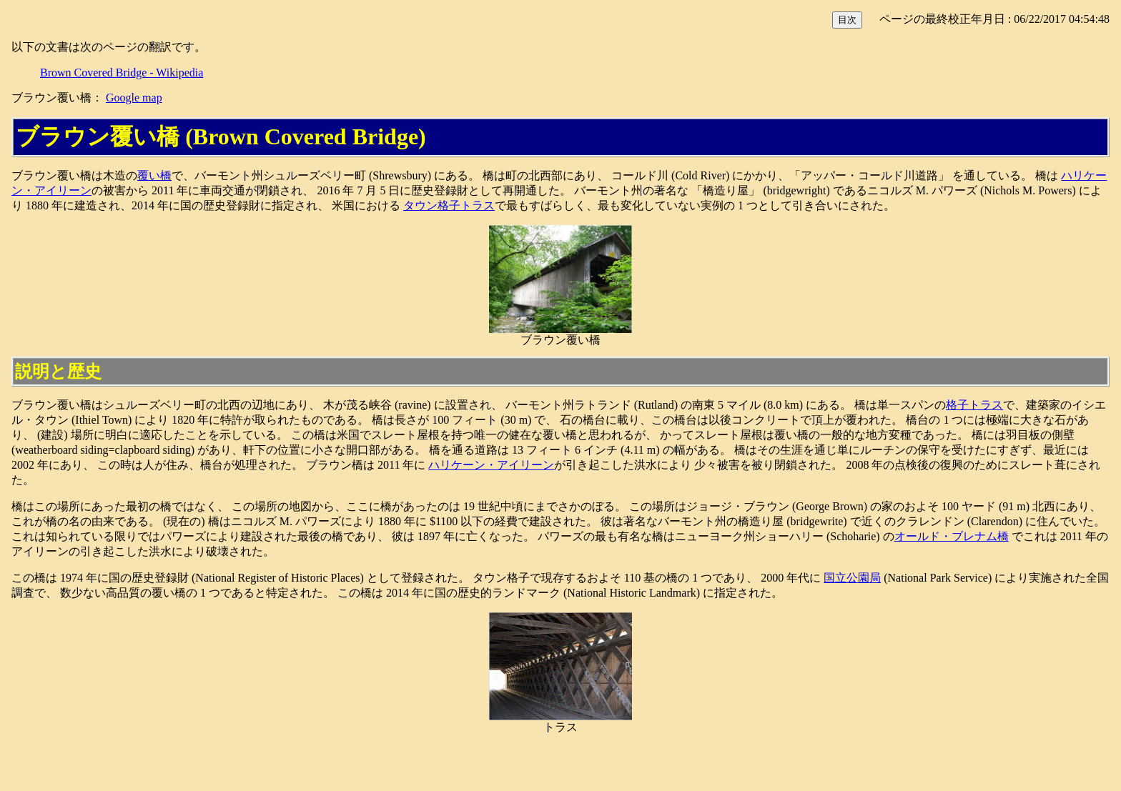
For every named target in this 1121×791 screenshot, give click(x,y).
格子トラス (974, 405)
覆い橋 (154, 175)
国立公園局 (852, 578)
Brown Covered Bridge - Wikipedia (121, 72)
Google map (134, 97)
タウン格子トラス (449, 205)
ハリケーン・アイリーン (491, 465)
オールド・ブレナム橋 (951, 536)
